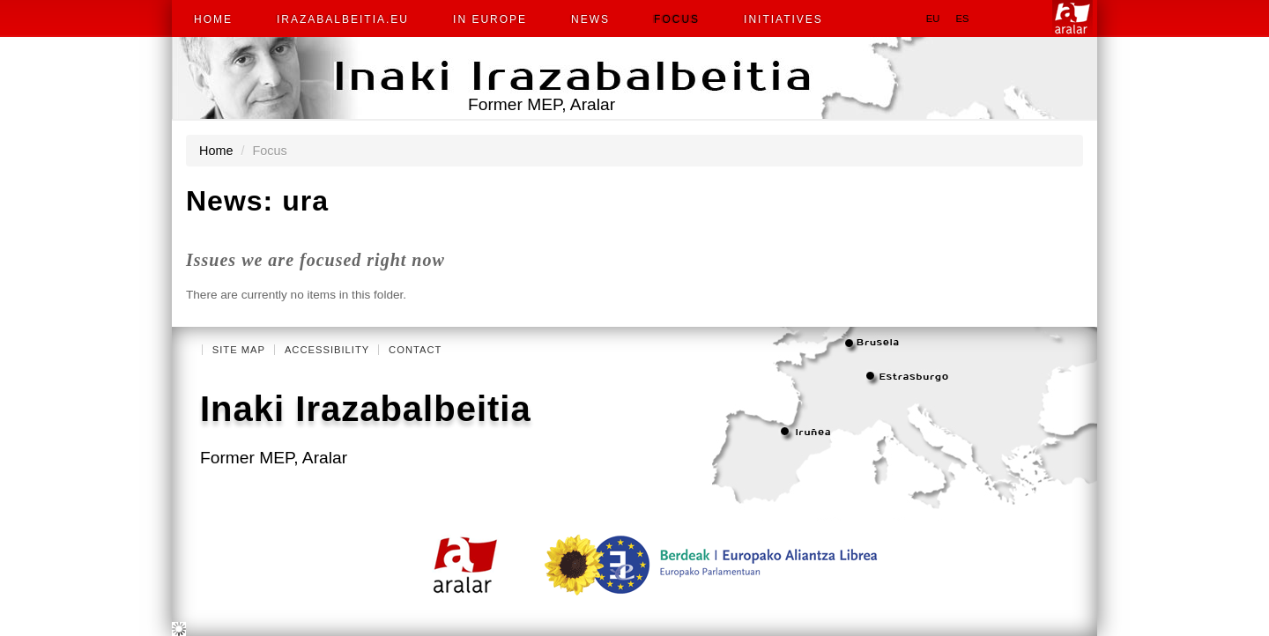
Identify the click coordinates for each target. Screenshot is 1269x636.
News (590, 19)
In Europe (490, 19)
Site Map (238, 349)
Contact (415, 349)
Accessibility (327, 349)
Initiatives (783, 19)
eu (933, 18)
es (961, 18)
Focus (677, 19)
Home (213, 19)
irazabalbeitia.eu (343, 19)
